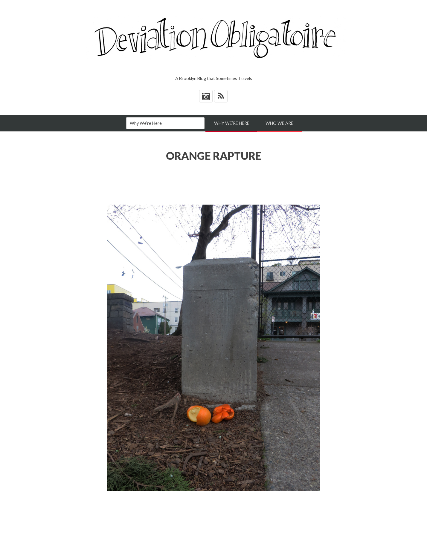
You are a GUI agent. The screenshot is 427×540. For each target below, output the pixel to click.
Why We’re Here (231, 123)
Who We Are (279, 123)
